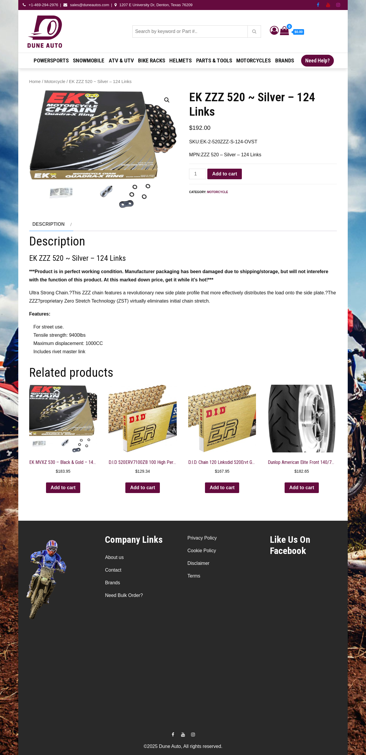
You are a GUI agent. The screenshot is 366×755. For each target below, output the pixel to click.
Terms (193, 575)
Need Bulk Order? (124, 595)
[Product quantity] (197, 174)
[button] (167, 100)
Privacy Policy (202, 537)
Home (35, 81)
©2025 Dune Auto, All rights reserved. (183, 746)
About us (114, 557)
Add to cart (224, 173)
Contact (113, 570)
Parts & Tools (214, 60)
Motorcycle (54, 81)
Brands (284, 60)
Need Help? (317, 60)
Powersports (51, 60)
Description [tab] (48, 224)
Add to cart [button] (63, 487)
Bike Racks (151, 60)
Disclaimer (198, 563)
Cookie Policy (201, 550)
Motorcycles (253, 60)
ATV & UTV (121, 60)
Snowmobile (88, 60)
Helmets (180, 60)
